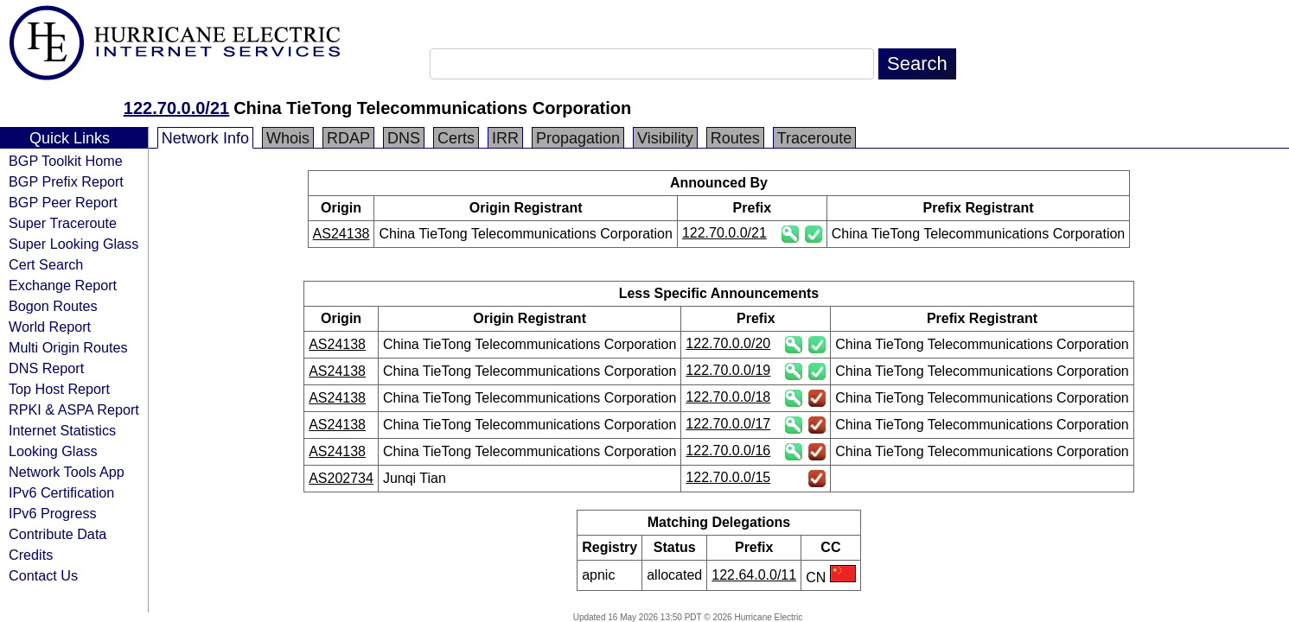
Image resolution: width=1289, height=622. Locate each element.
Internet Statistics (62, 430)
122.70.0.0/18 (728, 397)
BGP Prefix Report (66, 181)
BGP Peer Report (63, 202)
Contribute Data (57, 534)
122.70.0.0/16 (728, 450)
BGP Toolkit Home (66, 160)
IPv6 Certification (61, 492)
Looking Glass (53, 451)
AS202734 (341, 478)
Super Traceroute (63, 223)
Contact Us (43, 575)
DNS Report (46, 368)
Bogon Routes (53, 306)
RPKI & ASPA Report (74, 409)
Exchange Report (63, 285)
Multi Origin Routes (68, 347)
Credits (31, 554)
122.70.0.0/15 (728, 477)
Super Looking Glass (73, 243)
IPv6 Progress (53, 513)
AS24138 (341, 233)
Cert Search (46, 264)
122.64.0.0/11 (754, 575)
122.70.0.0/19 (728, 370)
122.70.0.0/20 (728, 343)
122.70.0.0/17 (728, 423)
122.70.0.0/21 (176, 107)
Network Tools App (66, 471)
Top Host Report (59, 389)
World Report (50, 326)
